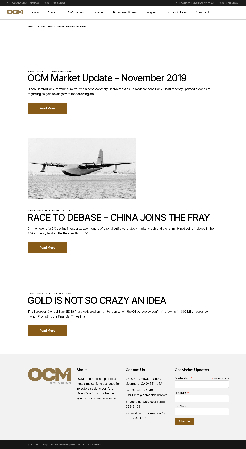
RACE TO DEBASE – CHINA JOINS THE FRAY (119, 217)
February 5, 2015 (62, 294)
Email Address (183, 378)
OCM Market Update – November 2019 (107, 78)
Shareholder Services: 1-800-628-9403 (37, 3)
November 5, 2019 (62, 71)
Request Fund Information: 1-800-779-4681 (209, 3)
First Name (182, 392)
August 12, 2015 (61, 210)
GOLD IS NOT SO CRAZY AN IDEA (97, 300)
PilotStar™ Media (91, 444)
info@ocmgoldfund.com (150, 395)
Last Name (180, 406)
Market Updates (37, 71)
